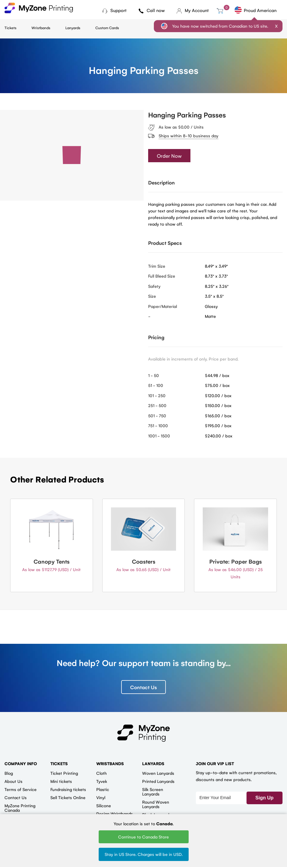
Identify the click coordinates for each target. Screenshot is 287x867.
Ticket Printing (64, 773)
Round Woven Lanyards (155, 804)
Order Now (169, 156)
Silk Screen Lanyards (152, 791)
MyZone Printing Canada (19, 808)
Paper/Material (162, 306)
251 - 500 (157, 405)
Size (152, 296)
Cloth (101, 773)
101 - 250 (157, 395)
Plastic (102, 789)
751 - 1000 (158, 425)
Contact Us (143, 687)
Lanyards (72, 27)
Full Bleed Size (161, 276)
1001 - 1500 (159, 435)
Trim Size (156, 266)
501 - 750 (157, 415)
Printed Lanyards (158, 781)
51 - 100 (155, 385)
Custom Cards (107, 27)
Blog (8, 773)
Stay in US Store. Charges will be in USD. (144, 854)
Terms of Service (20, 789)
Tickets (10, 27)
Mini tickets (61, 781)
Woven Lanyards (158, 773)
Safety (154, 286)
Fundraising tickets (68, 789)
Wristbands (40, 27)
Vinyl (100, 797)
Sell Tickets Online (67, 797)
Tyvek (101, 781)
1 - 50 (153, 375)
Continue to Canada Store (143, 836)
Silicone (103, 805)
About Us (13, 781)
